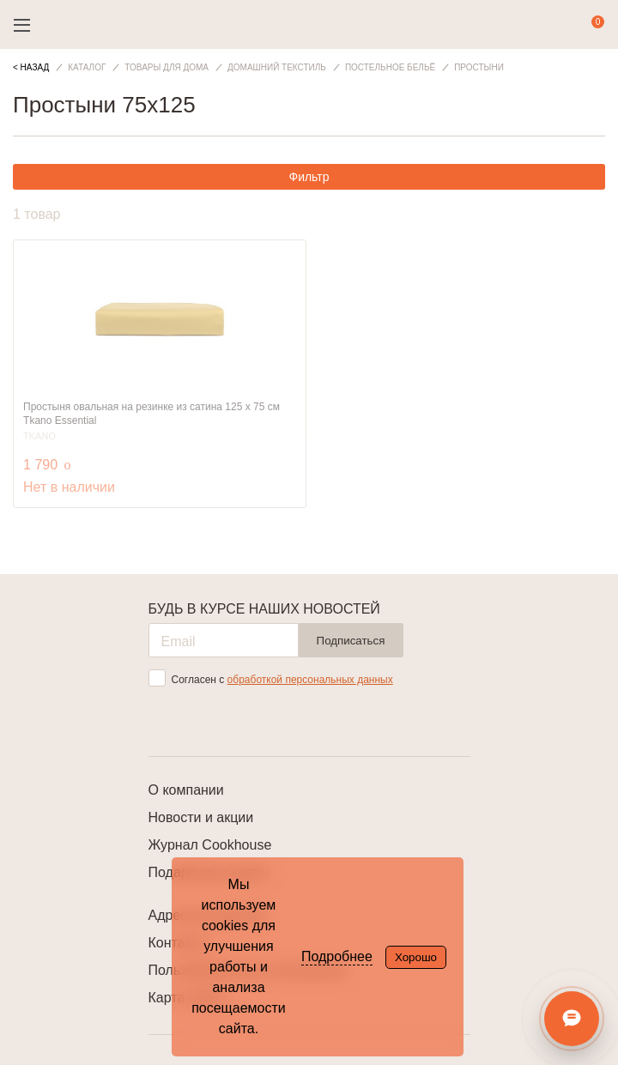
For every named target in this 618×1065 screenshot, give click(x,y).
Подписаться (351, 640)
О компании (186, 790)
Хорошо (416, 957)
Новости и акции (201, 817)
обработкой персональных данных (310, 680)
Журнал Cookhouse (210, 845)
